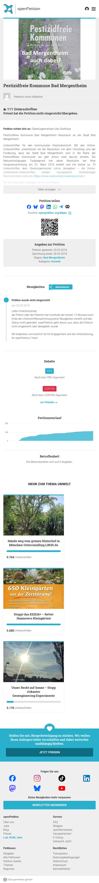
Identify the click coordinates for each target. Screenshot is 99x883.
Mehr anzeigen (49, 189)
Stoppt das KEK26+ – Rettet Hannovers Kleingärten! (33, 616)
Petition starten (12, 861)
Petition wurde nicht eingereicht (31, 300)
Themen (8, 865)
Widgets (58, 826)
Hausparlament (62, 833)
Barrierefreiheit (61, 868)
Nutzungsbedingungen (66, 857)
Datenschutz (60, 861)
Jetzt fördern (49, 752)
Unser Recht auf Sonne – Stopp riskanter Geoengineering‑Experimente (33, 692)
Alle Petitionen (11, 857)
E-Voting (58, 837)
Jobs (6, 826)
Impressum (59, 865)
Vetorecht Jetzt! (62, 841)
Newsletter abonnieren (49, 805)
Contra (49, 388)
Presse (7, 833)
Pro (49, 371)
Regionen (8, 868)
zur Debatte (47, 402)
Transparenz (60, 853)
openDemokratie (62, 829)
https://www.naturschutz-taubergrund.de (58, 176)
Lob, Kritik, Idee (12, 837)
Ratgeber (8, 853)
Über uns (8, 822)
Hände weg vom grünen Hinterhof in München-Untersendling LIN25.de (34, 543)
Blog (6, 829)
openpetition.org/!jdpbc (55, 212)
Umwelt (55, 261)
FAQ (55, 822)
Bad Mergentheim (54, 257)
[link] (94, 9)
